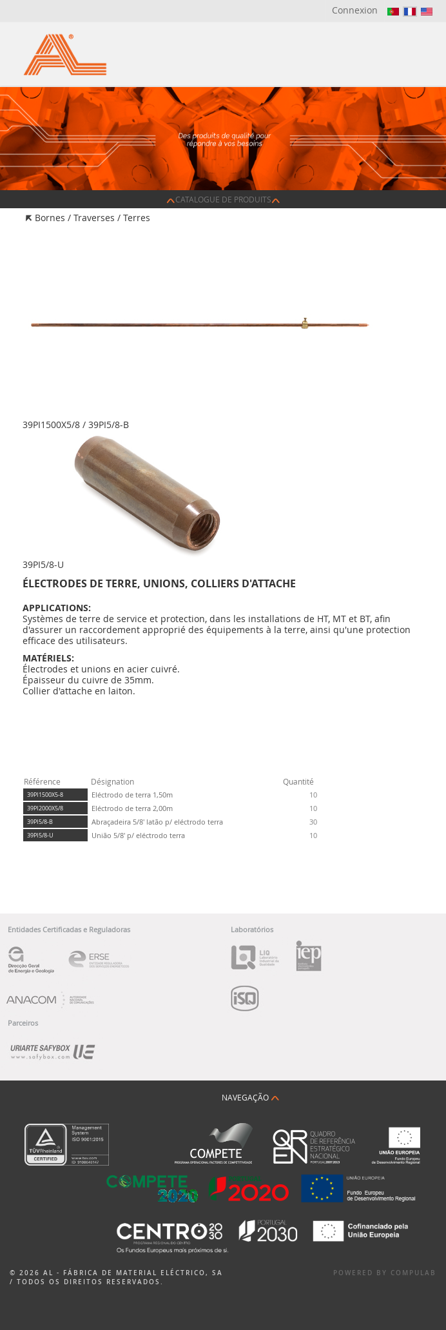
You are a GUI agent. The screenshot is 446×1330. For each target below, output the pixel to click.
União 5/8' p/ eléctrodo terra (138, 835)
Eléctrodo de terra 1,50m (132, 794)
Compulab (413, 1273)
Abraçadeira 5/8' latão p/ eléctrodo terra (157, 821)
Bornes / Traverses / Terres (92, 217)
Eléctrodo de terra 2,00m (132, 808)
